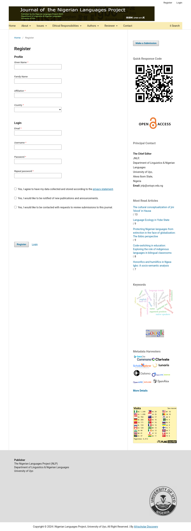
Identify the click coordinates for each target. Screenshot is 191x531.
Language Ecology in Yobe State (151, 219)
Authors (92, 25)
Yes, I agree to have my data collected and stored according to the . (64, 189)
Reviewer (110, 25)
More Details (140, 390)
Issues (41, 25)
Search (175, 25)
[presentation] (42, 225)
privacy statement (103, 189)
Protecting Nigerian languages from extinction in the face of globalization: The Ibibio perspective (154, 233)
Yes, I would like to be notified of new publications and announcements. (56, 198)
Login (179, 2)
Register (167, 2)
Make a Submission (146, 43)
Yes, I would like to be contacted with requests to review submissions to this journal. (63, 207)
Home (12, 25)
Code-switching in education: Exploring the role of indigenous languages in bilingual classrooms (152, 249)
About (25, 25)
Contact (127, 25)
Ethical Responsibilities (65, 25)
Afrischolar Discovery (146, 526)
